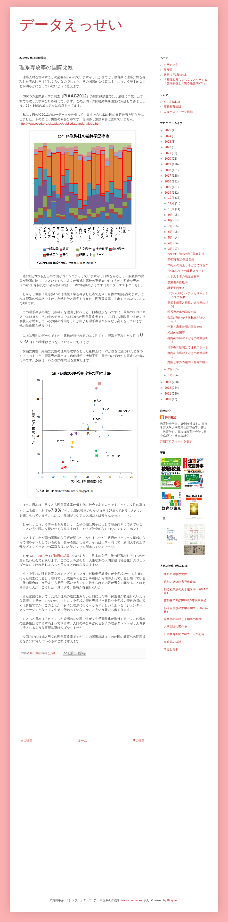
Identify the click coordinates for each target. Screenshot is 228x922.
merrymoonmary (131, 900)
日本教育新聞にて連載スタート (187, 347)
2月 (170, 369)
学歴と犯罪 (171, 649)
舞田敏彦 (171, 417)
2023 (168, 141)
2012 (168, 387)
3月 (170, 248)
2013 (168, 382)
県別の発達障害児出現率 (180, 582)
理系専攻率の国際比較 (181, 312)
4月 (170, 243)
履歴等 (168, 69)
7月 (170, 226)
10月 (171, 209)
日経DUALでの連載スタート (185, 271)
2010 (168, 399)
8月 (170, 220)
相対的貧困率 (176, 332)
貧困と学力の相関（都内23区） (187, 362)
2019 (168, 164)
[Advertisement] (82, 699)
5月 (170, 237)
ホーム (82, 740)
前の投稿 (138, 740)
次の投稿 (26, 740)
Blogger (172, 900)
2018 (168, 170)
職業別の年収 (176, 288)
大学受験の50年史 (175, 626)
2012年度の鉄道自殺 (180, 259)
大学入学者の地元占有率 (183, 276)
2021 (168, 153)
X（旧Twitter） (173, 101)
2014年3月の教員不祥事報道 (185, 254)
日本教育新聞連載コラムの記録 (184, 634)
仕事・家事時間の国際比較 (184, 326)
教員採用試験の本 (175, 75)
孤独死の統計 (172, 642)
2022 (168, 147)
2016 (168, 181)
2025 (168, 130)
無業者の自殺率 (177, 282)
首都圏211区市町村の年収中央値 (185, 600)
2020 (168, 158)
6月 (170, 231)
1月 (170, 375)
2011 (168, 393)
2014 (168, 192)
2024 (168, 136)
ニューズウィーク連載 (178, 111)
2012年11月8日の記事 (54, 556)
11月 (171, 203)
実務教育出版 (172, 106)
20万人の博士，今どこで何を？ (187, 265)
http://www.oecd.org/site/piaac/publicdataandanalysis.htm (59, 123)
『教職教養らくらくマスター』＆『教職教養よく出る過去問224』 (185, 81)
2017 (168, 175)
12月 (171, 197)
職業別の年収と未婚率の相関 (183, 619)
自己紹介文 (171, 65)
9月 (170, 214)
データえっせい (71, 25)
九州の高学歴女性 (175, 574)
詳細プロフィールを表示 (176, 441)
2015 (168, 187)
